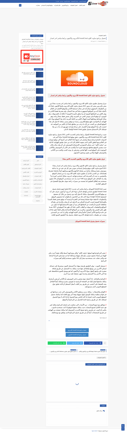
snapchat (38, 200)
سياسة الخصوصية (74, 1)
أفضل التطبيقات (102, 35)
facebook (26, 195)
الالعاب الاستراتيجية (26, 168)
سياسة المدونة (67, 1)
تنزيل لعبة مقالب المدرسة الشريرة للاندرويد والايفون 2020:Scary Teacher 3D (29, 115)
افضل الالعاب (82, 5)
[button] (93, 343)
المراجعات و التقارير (37, 180)
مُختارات (26, 191)
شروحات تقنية (26, 184)
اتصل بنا (57, 1)
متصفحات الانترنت (38, 191)
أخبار (38, 160)
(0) (49, 41)
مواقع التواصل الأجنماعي (38, 196)
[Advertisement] (63, 20)
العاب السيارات (37, 176)
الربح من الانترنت (38, 172)
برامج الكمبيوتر (65, 5)
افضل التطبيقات (74, 5)
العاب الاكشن (26, 172)
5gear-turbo (94, 430)
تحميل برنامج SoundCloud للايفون (77, 334)
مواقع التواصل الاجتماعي (47, 5)
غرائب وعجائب (26, 187)
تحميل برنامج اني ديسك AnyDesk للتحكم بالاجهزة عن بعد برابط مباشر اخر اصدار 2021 (32, 41)
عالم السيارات (57, 5)
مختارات (38, 5)
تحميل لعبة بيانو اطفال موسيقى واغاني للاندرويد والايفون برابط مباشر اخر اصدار (28, 139)
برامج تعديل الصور (38, 184)
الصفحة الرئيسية (82, 1)
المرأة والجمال (26, 176)
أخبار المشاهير (38, 164)
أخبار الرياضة (26, 160)
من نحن (61, 1)
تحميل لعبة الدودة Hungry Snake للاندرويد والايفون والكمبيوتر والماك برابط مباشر (28, 147)
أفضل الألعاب (26, 164)
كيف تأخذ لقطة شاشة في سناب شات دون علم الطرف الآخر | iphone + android (28, 107)
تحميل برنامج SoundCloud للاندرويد (77, 330)
